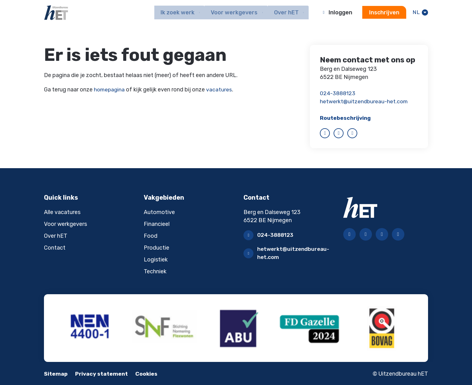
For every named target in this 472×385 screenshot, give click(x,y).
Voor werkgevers (65, 223)
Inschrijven (383, 12)
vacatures (220, 89)
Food (150, 235)
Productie (156, 247)
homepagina (110, 89)
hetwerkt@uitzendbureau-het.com (364, 101)
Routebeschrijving (346, 117)
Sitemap (56, 373)
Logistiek (156, 259)
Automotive (159, 211)
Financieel (157, 223)
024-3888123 (338, 93)
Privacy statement (102, 373)
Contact (54, 247)
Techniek (155, 271)
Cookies (149, 373)
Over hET (55, 235)
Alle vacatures (62, 211)
